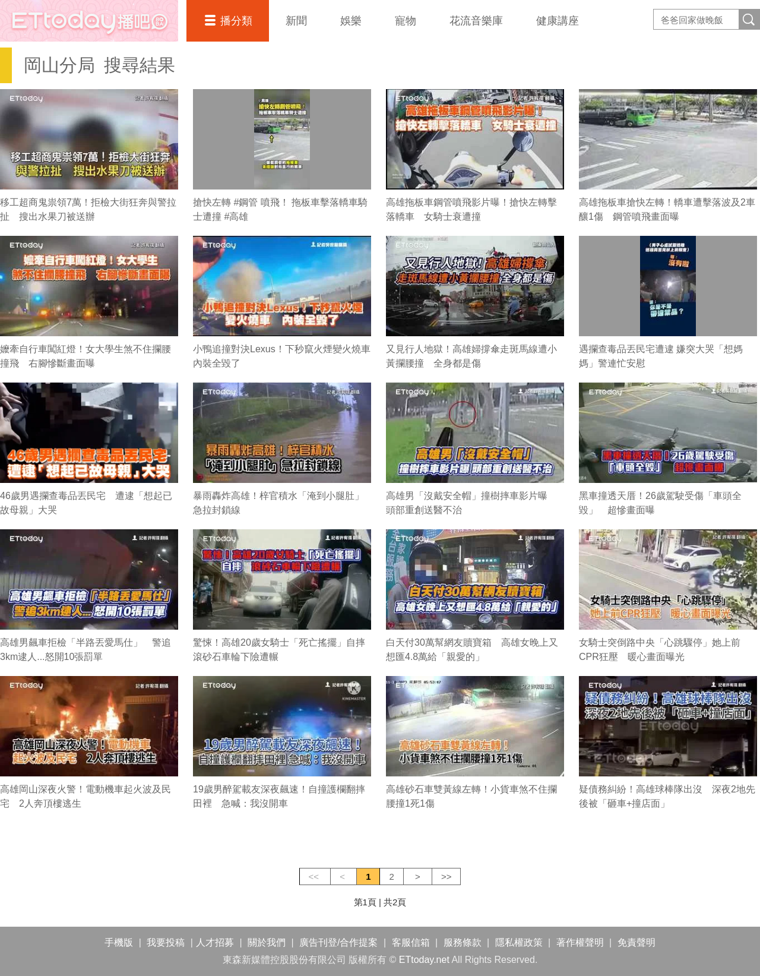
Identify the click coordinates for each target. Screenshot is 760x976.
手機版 (118, 942)
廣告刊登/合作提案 (338, 942)
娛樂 (351, 21)
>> (446, 876)
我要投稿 (166, 942)
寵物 (405, 21)
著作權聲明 (580, 942)
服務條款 (463, 942)
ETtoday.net (424, 960)
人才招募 (215, 942)
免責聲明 (637, 942)
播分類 (236, 21)
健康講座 (557, 21)
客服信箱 (411, 942)
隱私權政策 (519, 942)
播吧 (89, 21)
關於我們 (267, 942)
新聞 (296, 21)
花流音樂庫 (476, 21)
